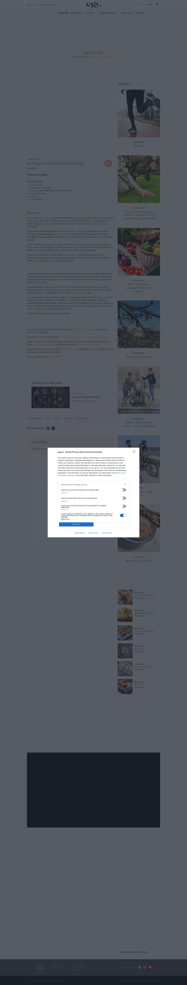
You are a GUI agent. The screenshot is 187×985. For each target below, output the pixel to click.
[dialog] (93, 492)
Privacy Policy (107, 533)
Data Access (93, 533)
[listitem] (93, 484)
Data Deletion (80, 533)
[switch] (123, 489)
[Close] (134, 452)
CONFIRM (76, 524)
